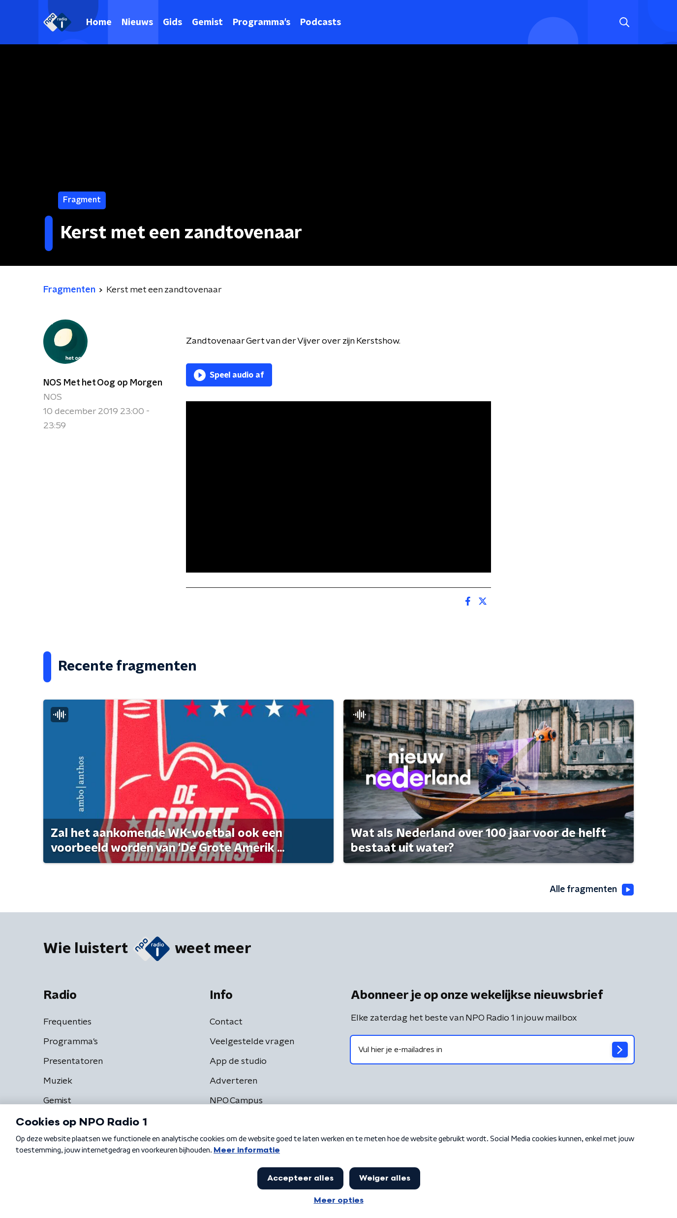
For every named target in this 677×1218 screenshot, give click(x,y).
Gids (172, 22)
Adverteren (233, 1081)
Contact (226, 1022)
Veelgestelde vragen (252, 1041)
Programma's (261, 22)
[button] (624, 22)
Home (99, 22)
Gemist (207, 22)
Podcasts (320, 22)
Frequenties (67, 1022)
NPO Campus (236, 1100)
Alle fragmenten (591, 890)
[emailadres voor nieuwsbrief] (492, 1049)
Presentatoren (73, 1061)
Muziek (57, 1081)
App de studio (238, 1061)
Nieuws (137, 22)
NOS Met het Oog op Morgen (102, 383)
